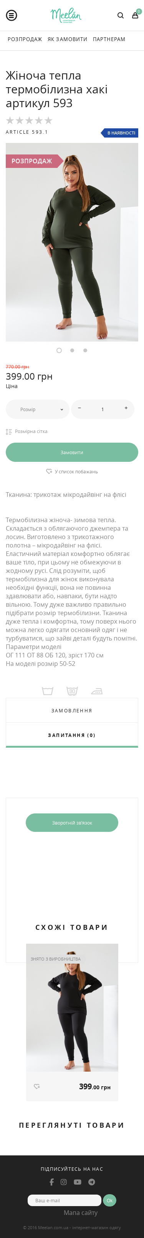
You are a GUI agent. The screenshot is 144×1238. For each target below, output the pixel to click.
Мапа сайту (81, 1212)
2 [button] (72, 350)
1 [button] (59, 350)
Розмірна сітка (27, 431)
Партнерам (109, 39)
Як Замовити (67, 39)
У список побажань (76, 471)
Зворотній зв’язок (72, 823)
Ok (110, 1200)
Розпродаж (25, 39)
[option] (72, 242)
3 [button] (85, 350)
